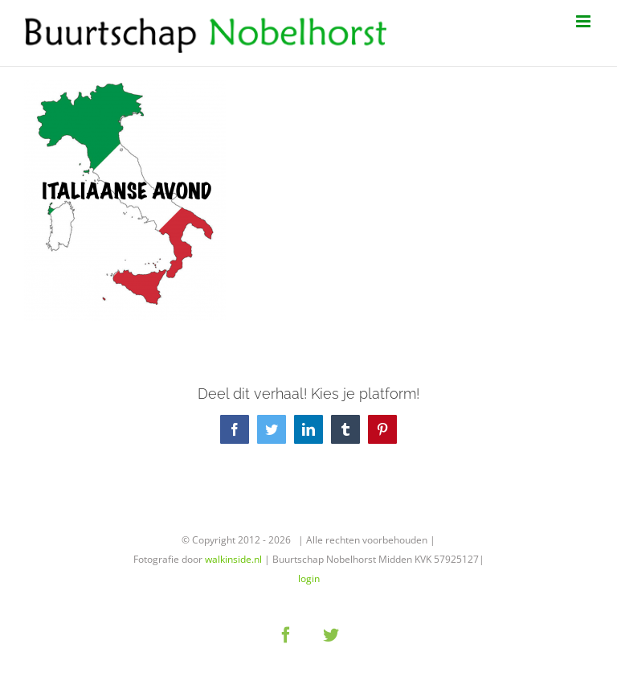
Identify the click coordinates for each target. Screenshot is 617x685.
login (309, 578)
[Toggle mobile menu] (584, 21)
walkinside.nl (233, 559)
